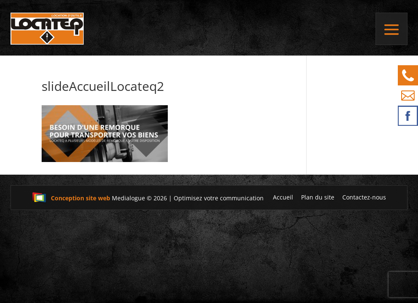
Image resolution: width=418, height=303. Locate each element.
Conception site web (71, 198)
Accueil (283, 197)
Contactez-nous (364, 197)
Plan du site (317, 197)
